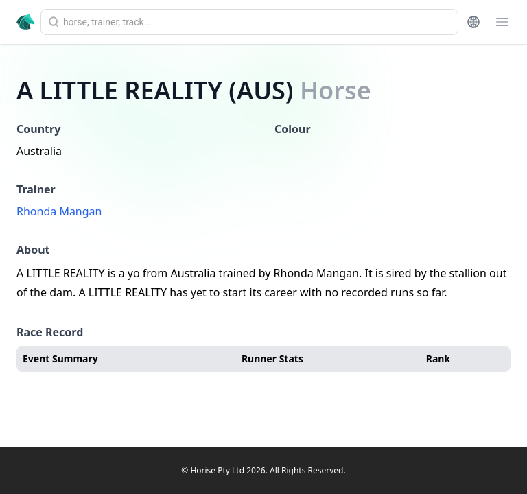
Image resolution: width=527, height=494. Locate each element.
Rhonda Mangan (59, 211)
